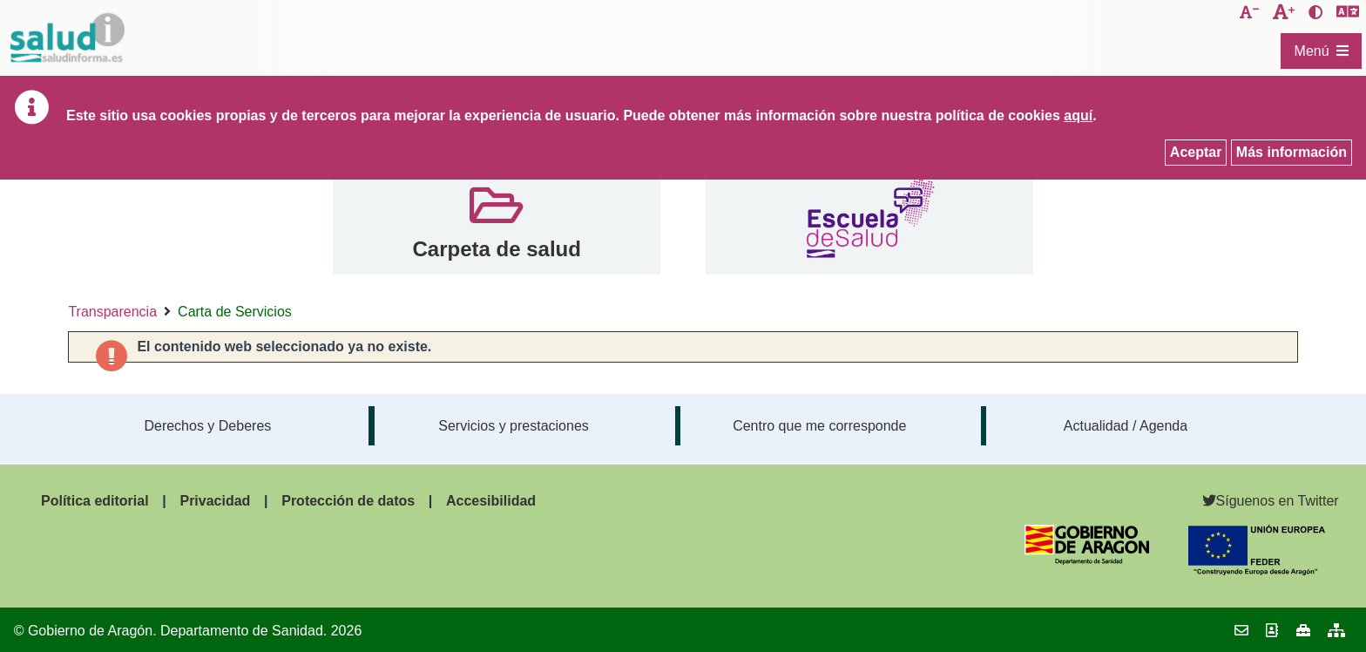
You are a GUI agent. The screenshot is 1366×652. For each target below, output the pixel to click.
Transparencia (112, 311)
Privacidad (214, 500)
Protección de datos (348, 500)
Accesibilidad (491, 500)
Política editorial (95, 500)
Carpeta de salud (496, 249)
